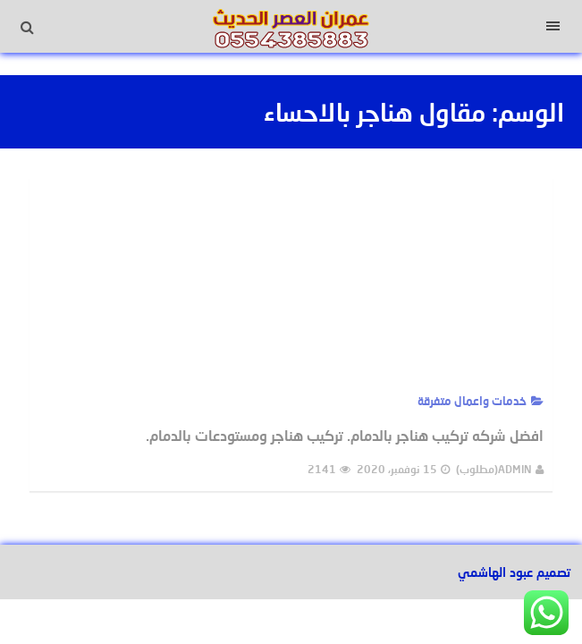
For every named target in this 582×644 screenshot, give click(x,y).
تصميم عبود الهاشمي (514, 572)
